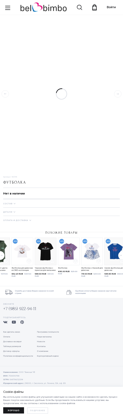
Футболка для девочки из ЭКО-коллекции (22, 269)
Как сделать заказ (11, 332)
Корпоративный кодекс (48, 356)
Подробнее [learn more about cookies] (37, 410)
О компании (42, 351)
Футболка (62, 268)
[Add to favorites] (6, 261)
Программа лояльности (48, 332)
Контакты (41, 346)
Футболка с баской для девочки (92, 269)
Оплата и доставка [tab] (15, 220)
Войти (110, 7)
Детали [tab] (7, 212)
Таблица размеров (12, 346)
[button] (120, 254)
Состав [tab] (7, 204)
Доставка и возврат (12, 341)
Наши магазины (44, 337)
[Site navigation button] (7, 9)
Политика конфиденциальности (18, 356)
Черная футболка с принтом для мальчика (45, 269)
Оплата (6, 337)
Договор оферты (11, 351)
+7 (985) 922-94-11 (19, 308)
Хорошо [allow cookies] (14, 410)
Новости (41, 341)
